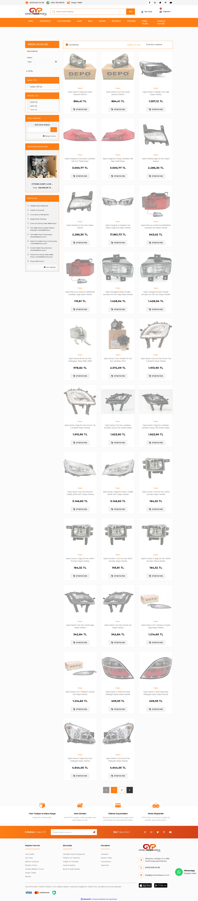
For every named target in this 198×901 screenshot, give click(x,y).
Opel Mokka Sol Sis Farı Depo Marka (80, 226)
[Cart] (165, 11)
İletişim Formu (31, 865)
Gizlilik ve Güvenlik (70, 862)
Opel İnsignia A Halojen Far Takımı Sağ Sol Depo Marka (117, 226)
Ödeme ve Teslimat (71, 858)
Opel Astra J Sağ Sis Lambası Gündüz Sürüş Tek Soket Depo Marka (156, 426)
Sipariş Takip (106, 858)
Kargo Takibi (30, 873)
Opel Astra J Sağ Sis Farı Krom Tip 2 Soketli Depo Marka (80, 426)
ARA (130, 11)
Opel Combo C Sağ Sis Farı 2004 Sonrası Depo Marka (156, 559)
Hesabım (104, 854)
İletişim (28, 876)
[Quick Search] (38, 131)
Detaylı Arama (49, 137)
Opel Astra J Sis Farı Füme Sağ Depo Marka (80, 626)
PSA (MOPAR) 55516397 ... (42, 185)
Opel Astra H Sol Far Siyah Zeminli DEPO (118, 93)
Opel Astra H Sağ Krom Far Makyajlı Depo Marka (80, 759)
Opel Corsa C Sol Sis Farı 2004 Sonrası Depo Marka (156, 493)
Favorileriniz (106, 862)
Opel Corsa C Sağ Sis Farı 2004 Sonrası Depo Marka (80, 559)
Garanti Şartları (69, 865)
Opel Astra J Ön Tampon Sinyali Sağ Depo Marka (155, 626)
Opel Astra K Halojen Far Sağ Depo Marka (156, 93)
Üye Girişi (29, 858)
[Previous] (28, 172)
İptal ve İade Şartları (71, 869)
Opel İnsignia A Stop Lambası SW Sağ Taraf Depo (118, 160)
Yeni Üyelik (29, 854)
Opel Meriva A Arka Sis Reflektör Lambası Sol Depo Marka (156, 226)
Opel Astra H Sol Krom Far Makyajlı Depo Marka (118, 759)
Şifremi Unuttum (32, 862)
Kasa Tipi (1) (36, 87)
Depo (37, 32)
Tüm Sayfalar (50, 269)
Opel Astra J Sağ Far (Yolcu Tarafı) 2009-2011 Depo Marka (118, 493)
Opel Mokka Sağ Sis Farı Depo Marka (156, 160)
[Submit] (94, 832)
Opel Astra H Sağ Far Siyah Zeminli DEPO (80, 93)
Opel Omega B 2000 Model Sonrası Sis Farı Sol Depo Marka (155, 293)
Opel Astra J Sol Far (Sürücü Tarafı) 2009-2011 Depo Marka (80, 493)
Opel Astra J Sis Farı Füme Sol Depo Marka (117, 626)
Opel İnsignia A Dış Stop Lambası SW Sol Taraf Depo (80, 160)
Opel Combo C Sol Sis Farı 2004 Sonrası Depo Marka (117, 559)
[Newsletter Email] (74, 832)
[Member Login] (147, 11)
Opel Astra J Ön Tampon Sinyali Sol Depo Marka (80, 693)
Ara (53, 131)
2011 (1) (33, 106)
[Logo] (36, 11)
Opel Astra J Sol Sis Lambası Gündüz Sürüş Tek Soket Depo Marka (118, 426)
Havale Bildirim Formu (34, 869)
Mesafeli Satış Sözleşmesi (74, 854)
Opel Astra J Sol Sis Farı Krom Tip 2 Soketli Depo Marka (156, 359)
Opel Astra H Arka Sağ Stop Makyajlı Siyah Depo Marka (155, 693)
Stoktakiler (74, 45)
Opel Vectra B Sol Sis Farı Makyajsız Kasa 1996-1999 (80, 359)
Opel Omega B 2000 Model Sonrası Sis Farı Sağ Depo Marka (118, 293)
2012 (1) (33, 110)
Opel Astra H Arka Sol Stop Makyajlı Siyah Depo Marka (118, 693)
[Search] (92, 11)
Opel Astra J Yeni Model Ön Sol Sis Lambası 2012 (118, 359)
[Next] (56, 172)
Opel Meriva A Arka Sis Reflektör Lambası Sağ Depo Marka (80, 293)
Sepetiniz (105, 865)
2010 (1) (33, 102)
